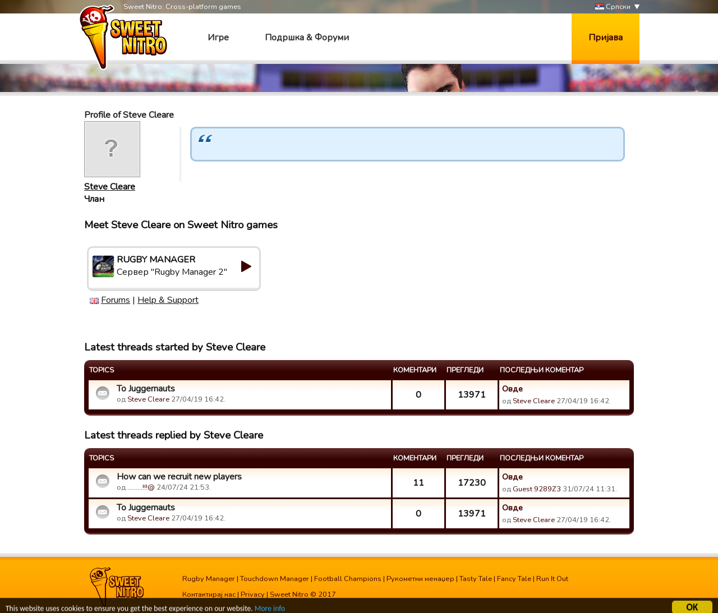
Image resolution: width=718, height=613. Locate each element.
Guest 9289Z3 (537, 489)
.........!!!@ (141, 487)
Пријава (605, 37)
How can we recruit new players (179, 477)
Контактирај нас (209, 594)
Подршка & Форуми (307, 37)
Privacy (253, 594)
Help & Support (168, 300)
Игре (218, 37)
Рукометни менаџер (420, 579)
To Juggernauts (146, 389)
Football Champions (347, 579)
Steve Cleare (109, 187)
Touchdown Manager (274, 579)
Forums (115, 300)
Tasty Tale (475, 579)
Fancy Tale (514, 579)
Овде (512, 388)
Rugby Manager (208, 579)
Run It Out (552, 579)
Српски (612, 7)
